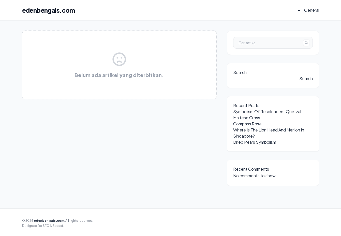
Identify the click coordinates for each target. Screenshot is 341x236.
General (311, 10)
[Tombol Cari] (306, 42)
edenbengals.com (48, 10)
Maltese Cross (246, 117)
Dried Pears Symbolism (254, 142)
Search (240, 72)
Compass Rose (247, 123)
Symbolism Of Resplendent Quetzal (267, 111)
